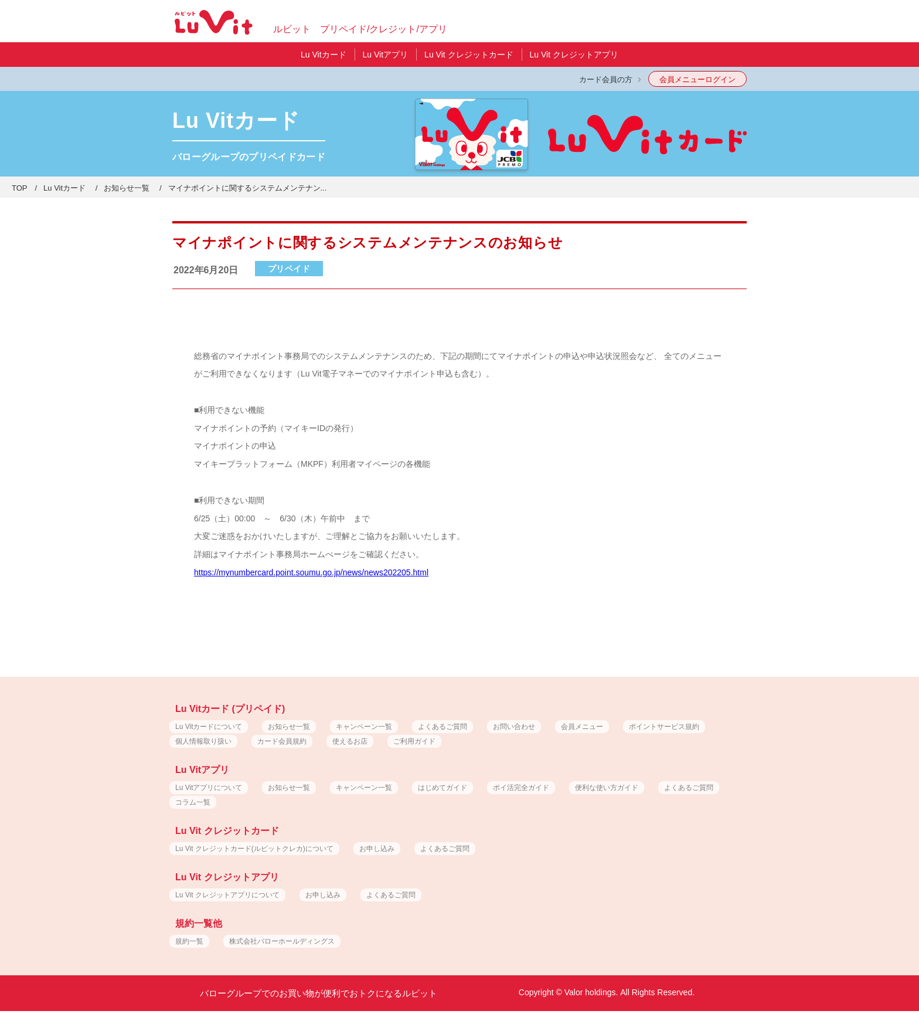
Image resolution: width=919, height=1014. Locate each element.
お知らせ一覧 (126, 188)
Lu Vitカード (64, 188)
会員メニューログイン (697, 79)
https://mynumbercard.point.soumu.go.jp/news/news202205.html (311, 572)
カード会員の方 (605, 79)
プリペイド (289, 268)
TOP (20, 188)
